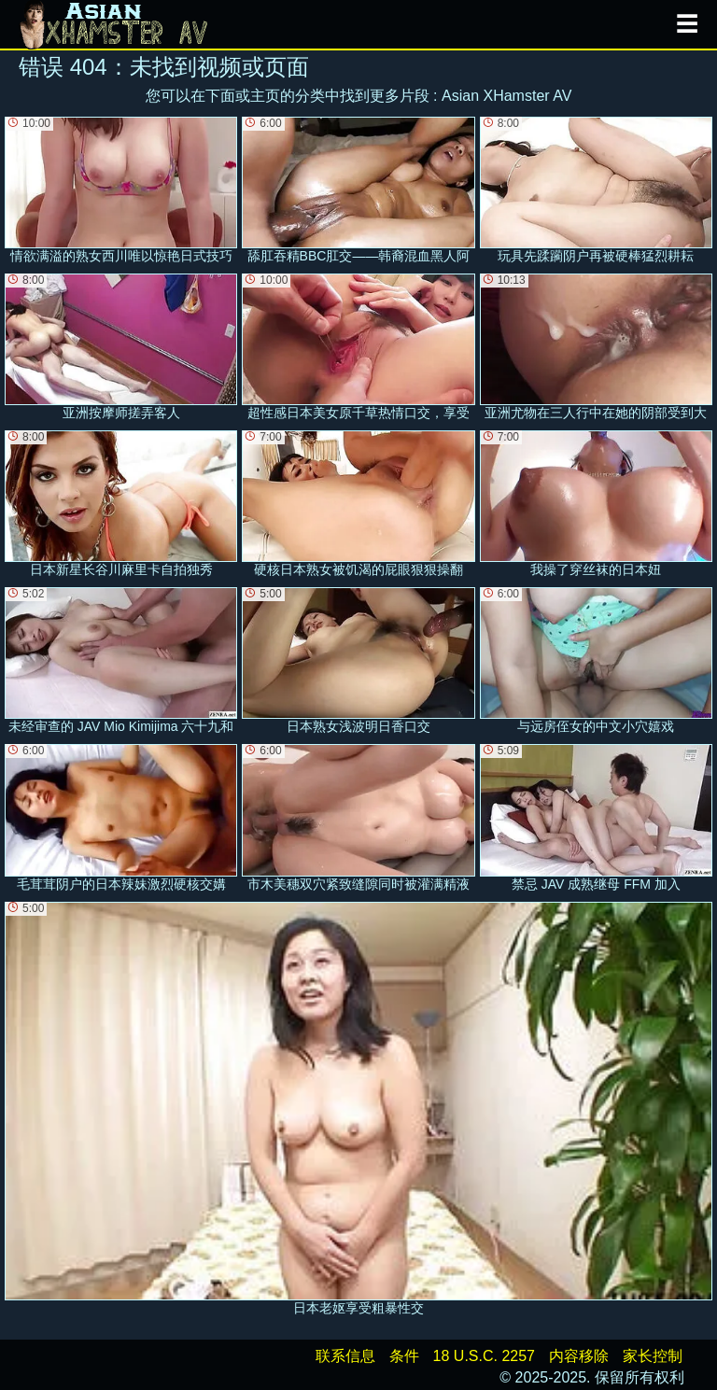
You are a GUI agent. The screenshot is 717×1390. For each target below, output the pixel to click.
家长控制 (652, 1356)
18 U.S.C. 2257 (484, 1356)
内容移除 (579, 1356)
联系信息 (345, 1356)
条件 (404, 1356)
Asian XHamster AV (506, 96)
